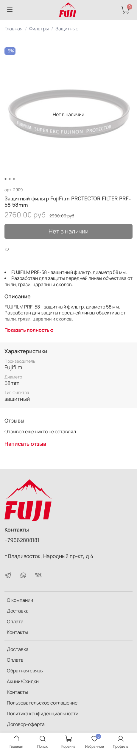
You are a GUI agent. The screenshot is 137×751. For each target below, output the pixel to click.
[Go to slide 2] (10, 179)
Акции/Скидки (23, 681)
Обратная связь (25, 670)
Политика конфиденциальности (42, 713)
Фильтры (39, 28)
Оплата (15, 621)
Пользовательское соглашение (42, 702)
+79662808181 (21, 539)
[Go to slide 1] (6, 179)
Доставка (18, 610)
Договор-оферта (26, 724)
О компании (20, 600)
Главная (13, 28)
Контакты (17, 632)
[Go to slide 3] (14, 179)
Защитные (66, 28)
